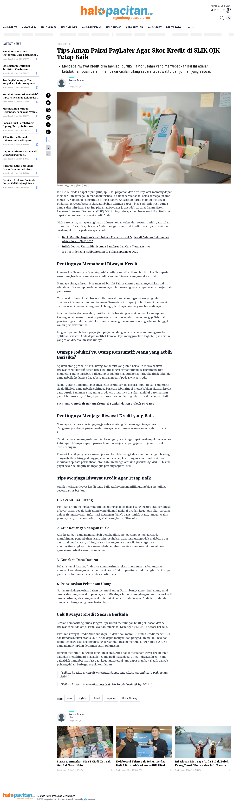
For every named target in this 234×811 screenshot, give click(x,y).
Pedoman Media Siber (63, 796)
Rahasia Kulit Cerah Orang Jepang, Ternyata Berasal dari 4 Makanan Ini (18, 126)
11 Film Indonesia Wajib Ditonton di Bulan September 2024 (100, 251)
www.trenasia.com (107, 672)
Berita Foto (173, 27)
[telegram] (48, 117)
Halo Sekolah (134, 27)
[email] (48, 124)
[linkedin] (48, 131)
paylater (83, 698)
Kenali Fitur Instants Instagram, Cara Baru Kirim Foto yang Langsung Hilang (19, 55)
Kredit (97, 698)
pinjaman (111, 698)
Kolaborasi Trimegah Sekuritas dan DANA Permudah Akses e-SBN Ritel (141, 763)
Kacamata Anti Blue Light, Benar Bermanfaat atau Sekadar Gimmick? (18, 169)
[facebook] (48, 95)
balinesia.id (102, 684)
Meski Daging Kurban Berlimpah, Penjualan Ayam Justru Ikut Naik (19, 112)
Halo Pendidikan (92, 27)
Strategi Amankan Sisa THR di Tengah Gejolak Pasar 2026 (84, 763)
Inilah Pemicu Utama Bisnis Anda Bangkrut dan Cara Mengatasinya (106, 246)
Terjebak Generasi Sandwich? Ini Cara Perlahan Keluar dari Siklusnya (20, 97)
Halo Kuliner (69, 27)
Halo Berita (10, 27)
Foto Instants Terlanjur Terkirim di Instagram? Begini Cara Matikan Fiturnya (20, 69)
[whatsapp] (48, 110)
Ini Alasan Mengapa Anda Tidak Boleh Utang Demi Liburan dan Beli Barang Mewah (202, 763)
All (191, 27)
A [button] (48, 148)
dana (69, 698)
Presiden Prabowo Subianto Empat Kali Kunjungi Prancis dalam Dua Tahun (20, 183)
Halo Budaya (113, 27)
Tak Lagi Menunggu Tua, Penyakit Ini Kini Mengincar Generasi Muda (19, 83)
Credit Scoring (129, 698)
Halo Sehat (155, 27)
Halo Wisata (49, 27)
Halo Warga (29, 27)
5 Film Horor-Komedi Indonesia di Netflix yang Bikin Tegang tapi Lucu (17, 140)
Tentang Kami (44, 796)
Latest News (12, 44)
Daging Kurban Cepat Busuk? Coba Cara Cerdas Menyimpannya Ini (20, 155)
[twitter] (48, 102)
